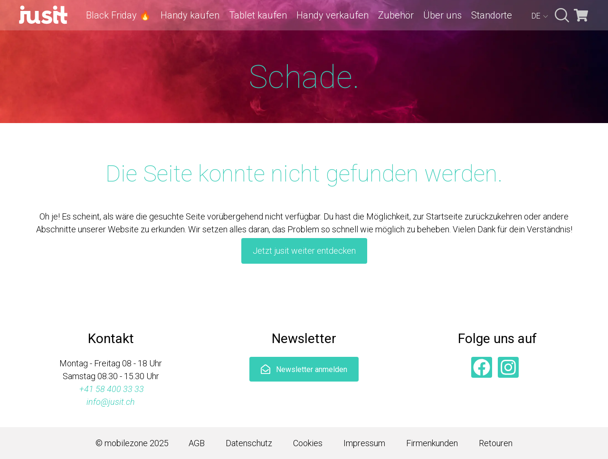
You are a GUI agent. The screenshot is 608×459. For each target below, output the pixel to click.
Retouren (496, 443)
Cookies (308, 443)
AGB (197, 443)
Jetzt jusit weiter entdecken (304, 251)
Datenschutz (249, 443)
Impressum (364, 443)
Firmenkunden (432, 443)
